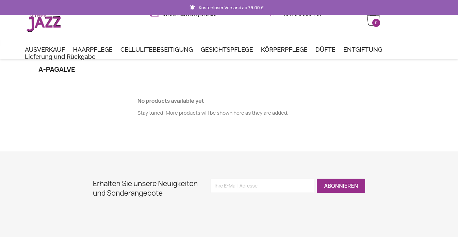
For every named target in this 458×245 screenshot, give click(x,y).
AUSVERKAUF (45, 49)
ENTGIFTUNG (362, 49)
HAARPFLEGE (93, 49)
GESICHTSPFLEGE (227, 49)
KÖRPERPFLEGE (284, 49)
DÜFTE (325, 49)
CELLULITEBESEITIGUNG (156, 49)
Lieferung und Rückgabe (60, 56)
